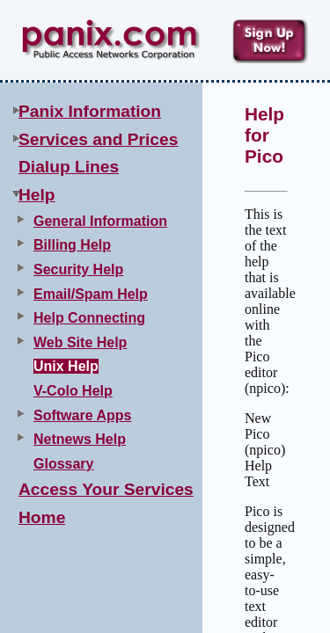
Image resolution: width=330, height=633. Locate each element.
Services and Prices (98, 139)
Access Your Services (106, 489)
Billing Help (72, 244)
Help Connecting (89, 317)
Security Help (78, 269)
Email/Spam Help (90, 294)
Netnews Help (79, 439)
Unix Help (66, 366)
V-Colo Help (73, 390)
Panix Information (89, 111)
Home (41, 517)
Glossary (63, 463)
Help (36, 195)
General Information (100, 221)
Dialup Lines (68, 166)
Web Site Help (80, 342)
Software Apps (82, 415)
